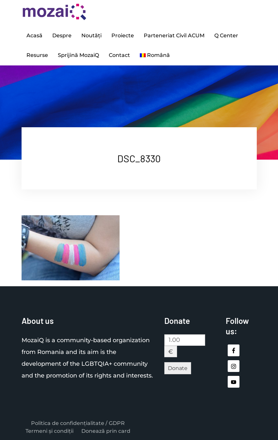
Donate (178, 368)
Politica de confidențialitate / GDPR (78, 423)
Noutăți (91, 35)
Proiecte (122, 35)
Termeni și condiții (49, 431)
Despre (62, 35)
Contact (119, 55)
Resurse (37, 55)
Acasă (34, 35)
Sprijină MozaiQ (78, 55)
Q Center (226, 35)
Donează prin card (105, 431)
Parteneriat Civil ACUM (174, 35)
